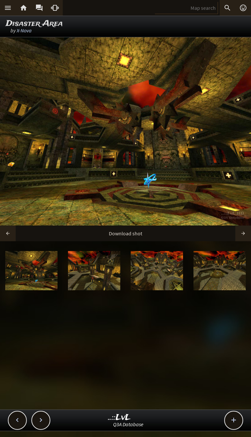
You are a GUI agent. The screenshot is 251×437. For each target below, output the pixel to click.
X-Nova (24, 30)
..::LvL (119, 417)
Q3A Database (128, 424)
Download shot (125, 233)
